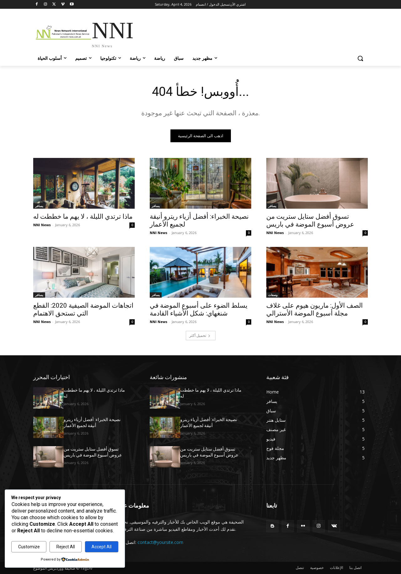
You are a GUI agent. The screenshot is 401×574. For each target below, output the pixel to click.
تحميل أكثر (200, 335)
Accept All (101, 546)
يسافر (39, 206)
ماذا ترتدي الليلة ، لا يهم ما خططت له (83, 216)
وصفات (273, 295)
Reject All (65, 546)
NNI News (42, 224)
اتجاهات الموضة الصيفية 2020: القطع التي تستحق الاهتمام (83, 309)
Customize (29, 546)
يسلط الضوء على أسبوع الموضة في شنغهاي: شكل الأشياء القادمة (198, 309)
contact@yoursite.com (160, 542)
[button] (360, 58)
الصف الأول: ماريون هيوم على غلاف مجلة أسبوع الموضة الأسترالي (314, 309)
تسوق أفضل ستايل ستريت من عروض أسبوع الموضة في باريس (310, 220)
